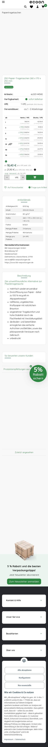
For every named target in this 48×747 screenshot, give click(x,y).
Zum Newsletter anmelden (24, 581)
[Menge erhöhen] (23, 177)
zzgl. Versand (10, 173)
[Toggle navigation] (3, 2)
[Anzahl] (11, 177)
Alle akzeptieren (24, 670)
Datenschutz (20, 739)
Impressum (8, 739)
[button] (37, 7)
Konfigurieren (24, 678)
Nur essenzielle (24, 685)
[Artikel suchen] (25, 7)
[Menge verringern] (7, 177)
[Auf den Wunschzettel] (14, 187)
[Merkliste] (31, 7)
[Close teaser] (31, 366)
